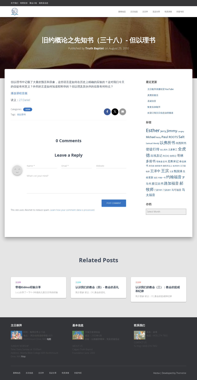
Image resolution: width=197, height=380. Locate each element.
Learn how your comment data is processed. (72, 209)
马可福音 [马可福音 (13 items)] (176, 190)
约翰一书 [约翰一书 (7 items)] (162, 177)
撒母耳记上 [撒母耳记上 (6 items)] (167, 166)
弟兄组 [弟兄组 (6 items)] (151, 166)
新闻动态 (122, 11)
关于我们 (14, 3)
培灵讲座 (168, 11)
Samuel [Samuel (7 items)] (149, 143)
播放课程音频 (19, 93)
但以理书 (21, 114)
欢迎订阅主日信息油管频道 (160, 112)
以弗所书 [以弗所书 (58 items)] (167, 142)
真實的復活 (152, 95)
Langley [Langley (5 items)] (181, 131)
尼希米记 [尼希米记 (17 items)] (173, 161)
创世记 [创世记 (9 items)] (173, 155)
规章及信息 (43, 3)
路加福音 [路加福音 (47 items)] (171, 183)
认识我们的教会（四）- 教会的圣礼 (97, 287)
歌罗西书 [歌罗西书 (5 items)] (176, 166)
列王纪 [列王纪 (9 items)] (166, 155)
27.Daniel (24, 100)
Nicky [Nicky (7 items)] (158, 137)
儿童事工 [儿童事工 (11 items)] (172, 149)
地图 (49, 339)
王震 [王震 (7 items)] (171, 171)
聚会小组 (33, 3)
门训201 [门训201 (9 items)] (167, 189)
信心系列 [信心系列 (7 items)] (163, 149)
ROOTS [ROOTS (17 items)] (173, 137)
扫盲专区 (180, 11)
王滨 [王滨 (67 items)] (165, 170)
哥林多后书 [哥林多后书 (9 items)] (161, 161)
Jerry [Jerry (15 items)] (163, 131)
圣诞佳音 (151, 100)
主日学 (145, 11)
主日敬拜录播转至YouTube (160, 89)
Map (23, 356)
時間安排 (24, 3)
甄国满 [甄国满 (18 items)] (178, 171)
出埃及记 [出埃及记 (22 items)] (156, 156)
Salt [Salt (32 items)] (182, 137)
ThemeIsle (181, 373)
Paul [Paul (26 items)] (164, 137)
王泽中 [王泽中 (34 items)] (155, 171)
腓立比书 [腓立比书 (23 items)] (157, 183)
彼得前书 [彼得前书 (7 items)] (158, 165)
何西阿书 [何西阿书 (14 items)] (181, 143)
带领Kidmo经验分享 (28, 287)
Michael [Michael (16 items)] (150, 137)
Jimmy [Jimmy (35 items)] (172, 130)
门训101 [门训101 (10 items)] (158, 189)
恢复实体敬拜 (153, 106)
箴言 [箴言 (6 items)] (156, 177)
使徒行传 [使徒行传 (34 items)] (152, 149)
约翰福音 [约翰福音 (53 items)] (174, 176)
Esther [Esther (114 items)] (153, 130)
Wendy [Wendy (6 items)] (156, 143)
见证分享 (156, 11)
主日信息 (134, 11)
